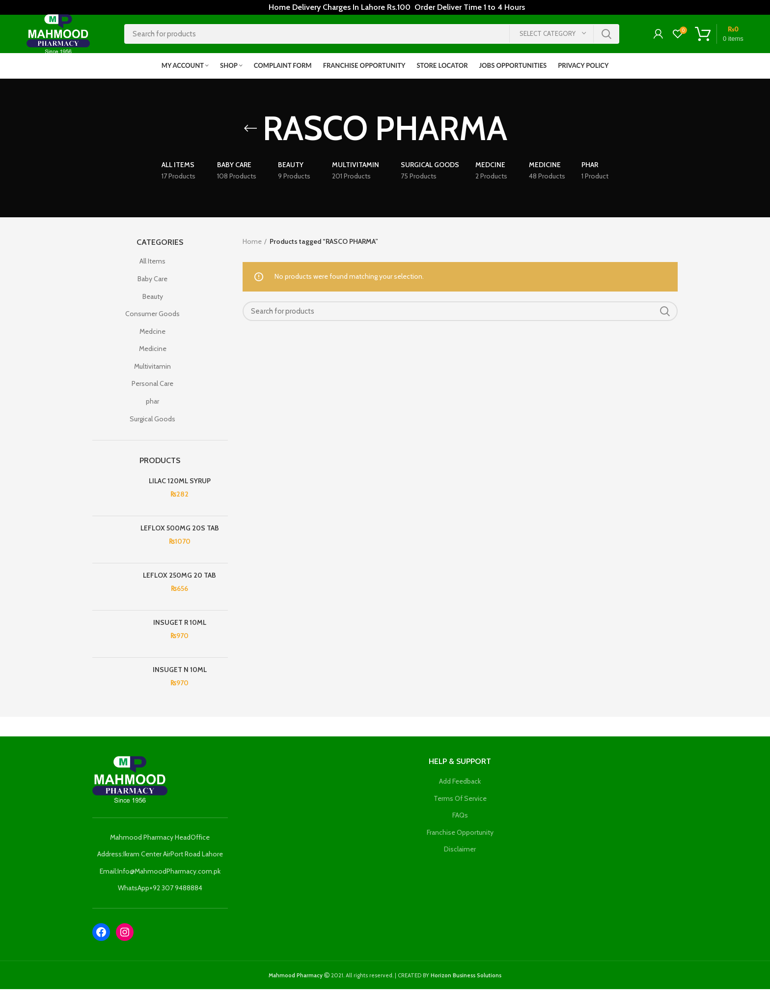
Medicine (152, 355)
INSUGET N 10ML (180, 675)
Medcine (152, 337)
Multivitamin (152, 372)
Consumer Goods (152, 319)
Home (252, 247)
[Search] (371, 37)
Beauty (152, 302)
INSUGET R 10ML (179, 628)
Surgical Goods (152, 424)
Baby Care (152, 284)
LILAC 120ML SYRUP (180, 486)
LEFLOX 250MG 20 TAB (179, 581)
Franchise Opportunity (460, 838)
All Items (152, 267)
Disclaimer (460, 855)
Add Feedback (460, 787)
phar (152, 407)
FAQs (460, 821)
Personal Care (152, 389)
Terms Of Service (460, 804)
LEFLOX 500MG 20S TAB (179, 533)
